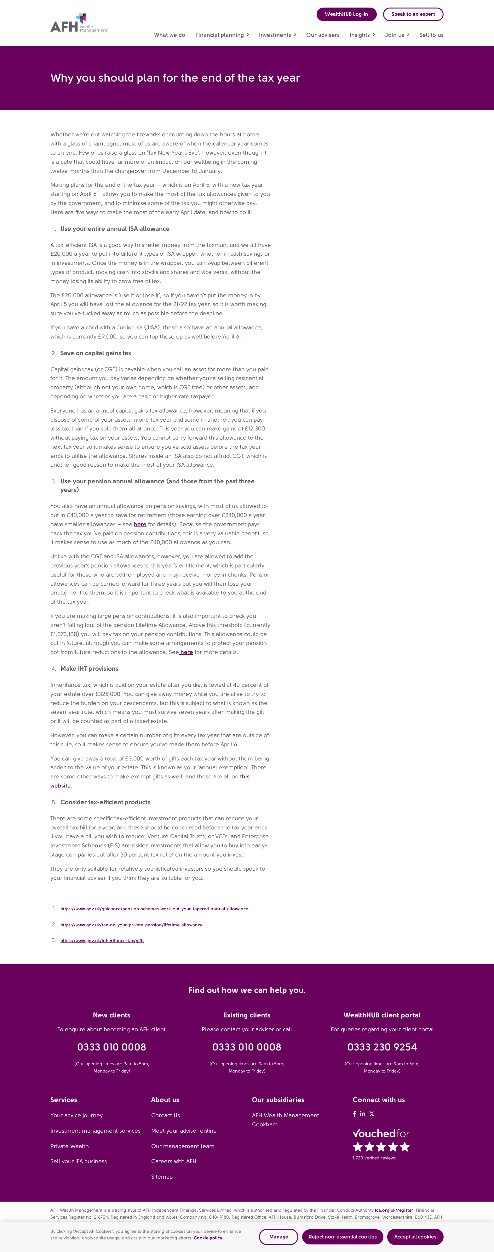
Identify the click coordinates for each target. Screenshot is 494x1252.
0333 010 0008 (111, 1047)
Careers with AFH (173, 1161)
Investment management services (95, 1131)
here (140, 524)
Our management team (183, 1146)
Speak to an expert (413, 14)
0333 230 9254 (382, 1047)
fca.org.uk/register (394, 1210)
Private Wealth (69, 1146)
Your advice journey (76, 1115)
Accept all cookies (415, 1237)
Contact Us (165, 1115)
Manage (278, 1237)
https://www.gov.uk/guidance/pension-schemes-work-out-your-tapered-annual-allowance (154, 908)
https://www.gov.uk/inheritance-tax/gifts (102, 940)
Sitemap (162, 1177)
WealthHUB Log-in (346, 14)
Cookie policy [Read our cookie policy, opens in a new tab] (208, 1238)
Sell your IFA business (78, 1161)
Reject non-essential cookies (343, 1237)
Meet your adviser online (184, 1131)
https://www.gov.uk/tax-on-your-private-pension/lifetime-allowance (131, 924)
